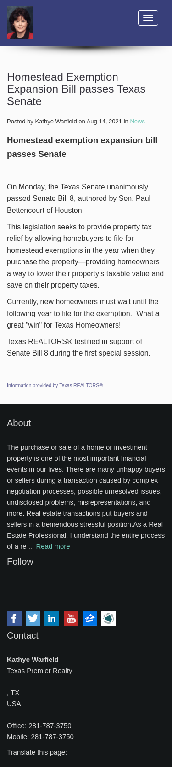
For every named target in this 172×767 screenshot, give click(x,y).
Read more (53, 546)
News (137, 121)
